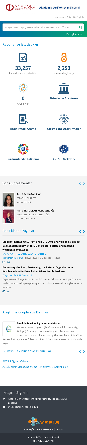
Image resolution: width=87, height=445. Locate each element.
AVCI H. (13, 253)
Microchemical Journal (13, 257)
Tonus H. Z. (27, 275)
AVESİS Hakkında (45, 429)
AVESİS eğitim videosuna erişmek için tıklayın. (27, 366)
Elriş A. (6, 253)
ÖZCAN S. (22, 253)
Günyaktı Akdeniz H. (12, 275)
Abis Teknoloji (40, 441)
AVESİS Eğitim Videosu (16, 361)
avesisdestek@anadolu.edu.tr (23, 406)
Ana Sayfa (29, 429)
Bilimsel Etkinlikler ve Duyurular (27, 351)
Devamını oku (60, 366)
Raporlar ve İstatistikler (20, 44)
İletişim (59, 429)
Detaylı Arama (74, 34)
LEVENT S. (32, 253)
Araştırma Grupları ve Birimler (25, 312)
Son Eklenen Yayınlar (18, 230)
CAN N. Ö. (42, 253)
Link (6, 261)
